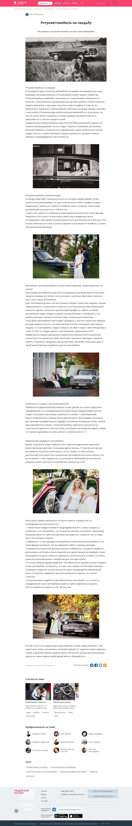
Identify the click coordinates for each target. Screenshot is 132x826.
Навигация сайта (67, 791)
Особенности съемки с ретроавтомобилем (41, 772)
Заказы (58, 3)
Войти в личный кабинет (103, 791)
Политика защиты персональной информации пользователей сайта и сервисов (68, 824)
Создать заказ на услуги (103, 796)
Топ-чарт (44, 801)
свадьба (28, 712)
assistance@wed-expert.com (70, 809)
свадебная (93, 772)
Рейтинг (74, 3)
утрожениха (46, 712)
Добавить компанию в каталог (72, 794)
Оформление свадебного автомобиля (73, 772)
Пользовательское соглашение (25, 824)
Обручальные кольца (60, 712)
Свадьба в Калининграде (23, 9)
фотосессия (30, 776)
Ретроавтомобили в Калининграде (63, 767)
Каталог (44, 791)
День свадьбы (49, 9)
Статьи (66, 3)
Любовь (71, 712)
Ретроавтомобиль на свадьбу (37, 767)
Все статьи (38, 9)
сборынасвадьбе (30, 716)
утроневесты (36, 712)
